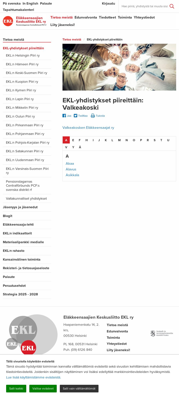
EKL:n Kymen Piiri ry (21, 90)
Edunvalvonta (86, 17)
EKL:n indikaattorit (17, 233)
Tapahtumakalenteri (18, 10)
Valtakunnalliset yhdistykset (26, 198)
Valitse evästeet (43, 389)
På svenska (12, 3)
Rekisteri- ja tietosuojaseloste (26, 268)
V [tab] (66, 147)
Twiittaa (81, 116)
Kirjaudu (108, 3)
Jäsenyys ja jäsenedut (20, 207)
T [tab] (161, 140)
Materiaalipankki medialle (23, 242)
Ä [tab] (80, 147)
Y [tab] (73, 147)
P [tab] (141, 140)
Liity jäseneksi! (62, 25)
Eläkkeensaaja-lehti (18, 224)
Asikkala (72, 175)
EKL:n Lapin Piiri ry (20, 99)
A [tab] (66, 140)
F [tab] (79, 140)
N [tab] (127, 140)
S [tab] (155, 140)
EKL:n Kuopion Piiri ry (22, 81)
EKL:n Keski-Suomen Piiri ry (26, 73)
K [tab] (106, 140)
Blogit (7, 216)
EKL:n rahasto (13, 251)
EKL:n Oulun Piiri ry (20, 116)
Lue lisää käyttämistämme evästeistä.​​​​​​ (33, 377)
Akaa (70, 163)
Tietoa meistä (61, 17)
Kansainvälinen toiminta (21, 259)
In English (30, 3)
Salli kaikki (16, 389)
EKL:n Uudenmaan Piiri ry (25, 160)
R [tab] (148, 140)
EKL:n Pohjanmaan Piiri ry (25, 134)
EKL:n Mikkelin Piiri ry (22, 107)
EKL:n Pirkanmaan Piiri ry (24, 125)
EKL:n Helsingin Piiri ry (23, 55)
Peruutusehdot (14, 286)
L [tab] (112, 140)
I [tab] (93, 140)
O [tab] (134, 140)
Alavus (71, 169)
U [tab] (168, 140)
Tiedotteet (107, 17)
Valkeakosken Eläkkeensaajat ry (88, 128)
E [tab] (73, 140)
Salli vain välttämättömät (79, 389)
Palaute (46, 3)
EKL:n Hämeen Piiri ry (22, 64)
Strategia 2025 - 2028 (20, 294)
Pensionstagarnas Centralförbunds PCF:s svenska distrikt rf (22, 185)
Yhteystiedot (144, 17)
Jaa (66, 115)
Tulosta (98, 116)
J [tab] (99, 140)
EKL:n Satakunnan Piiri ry (24, 151)
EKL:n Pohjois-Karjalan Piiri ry (27, 142)
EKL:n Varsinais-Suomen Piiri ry (27, 171)
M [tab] (119, 140)
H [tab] (86, 140)
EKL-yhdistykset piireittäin (23, 48)
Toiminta (125, 17)
